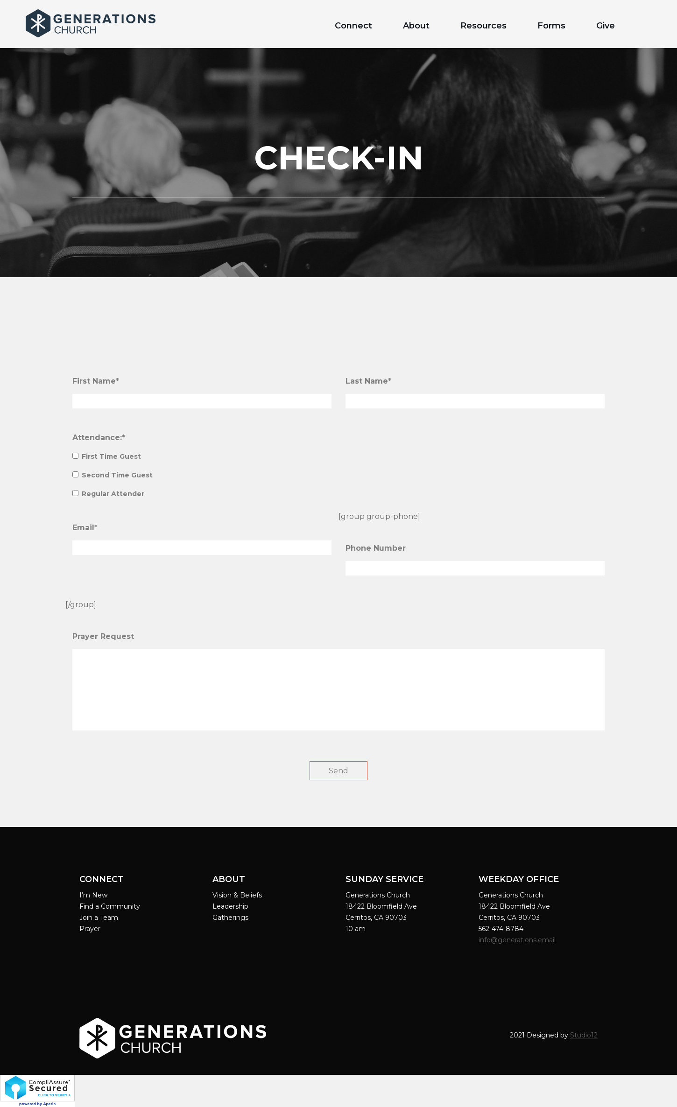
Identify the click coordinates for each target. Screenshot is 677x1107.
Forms (551, 25)
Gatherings (230, 917)
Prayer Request (103, 636)
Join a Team (98, 917)
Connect (353, 25)
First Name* (95, 381)
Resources (483, 25)
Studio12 (584, 1035)
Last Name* (368, 381)
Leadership (230, 906)
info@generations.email (518, 940)
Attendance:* (98, 437)
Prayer (89, 929)
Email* (85, 527)
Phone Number (376, 548)
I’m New (93, 895)
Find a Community (109, 906)
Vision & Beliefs (237, 895)
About (416, 25)
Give (605, 25)
